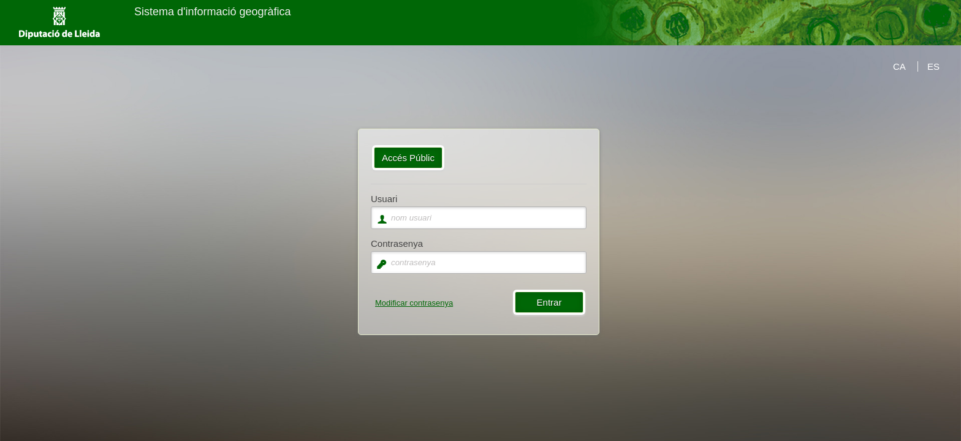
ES (933, 66)
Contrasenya (397, 243)
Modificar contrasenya (414, 302)
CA (899, 66)
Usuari (384, 199)
